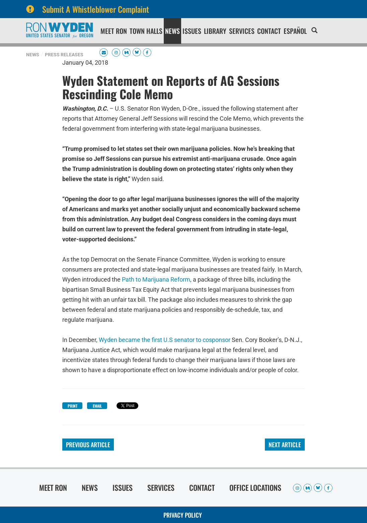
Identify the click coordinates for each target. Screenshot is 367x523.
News (172, 31)
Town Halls (146, 31)
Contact (269, 31)
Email (97, 406)
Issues (191, 31)
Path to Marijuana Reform (156, 279)
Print (72, 406)
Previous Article (88, 444)
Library (215, 31)
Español (295, 31)
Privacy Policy (182, 515)
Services (241, 31)
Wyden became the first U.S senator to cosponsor (164, 339)
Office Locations (255, 487)
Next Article (285, 444)
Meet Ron (113, 31)
